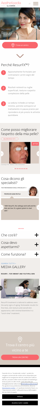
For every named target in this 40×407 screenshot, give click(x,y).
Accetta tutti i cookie (20, 403)
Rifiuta (20, 396)
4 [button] (19, 168)
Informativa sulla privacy (29, 384)
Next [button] (38, 153)
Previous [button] (2, 153)
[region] (20, 387)
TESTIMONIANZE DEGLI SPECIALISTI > (14, 188)
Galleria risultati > (9, 139)
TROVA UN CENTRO (20, 357)
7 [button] (24, 168)
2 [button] (15, 168)
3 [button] (17, 168)
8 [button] (26, 168)
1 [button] (13, 168)
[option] (20, 154)
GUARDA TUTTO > (8, 263)
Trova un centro (20, 45)
